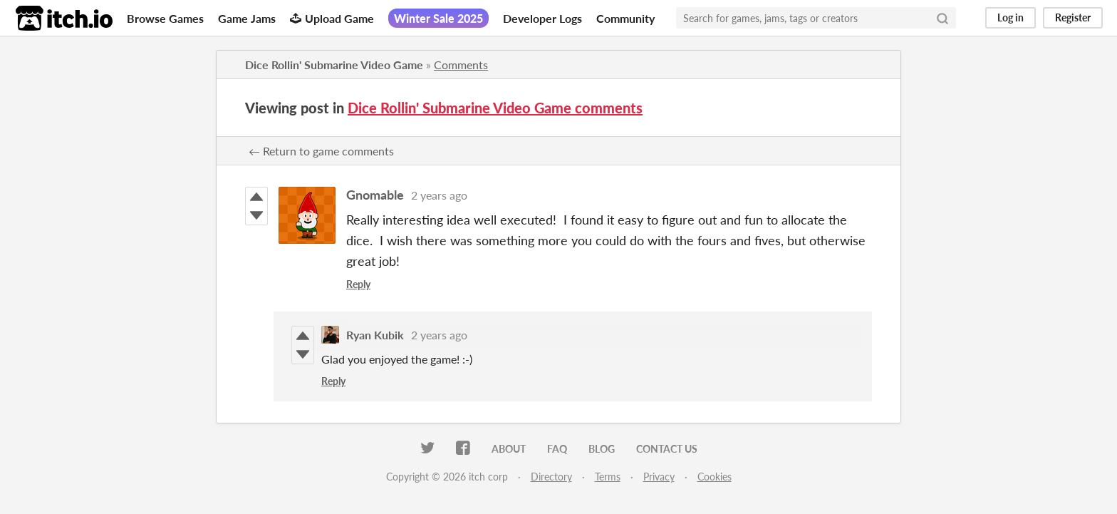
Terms (607, 477)
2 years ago (439, 195)
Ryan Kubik (375, 334)
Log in (1010, 17)
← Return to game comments (321, 151)
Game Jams (247, 18)
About (509, 449)
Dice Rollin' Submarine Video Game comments (495, 107)
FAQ (557, 449)
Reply (358, 284)
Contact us (666, 449)
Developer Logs (542, 18)
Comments (461, 64)
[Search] (942, 18)
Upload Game (332, 18)
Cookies (714, 477)
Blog (601, 449)
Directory (551, 477)
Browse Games (165, 18)
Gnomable (375, 194)
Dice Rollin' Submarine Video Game (334, 64)
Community (625, 18)
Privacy (659, 477)
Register (1073, 17)
